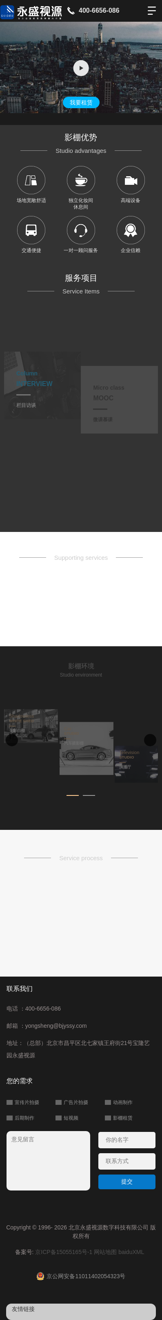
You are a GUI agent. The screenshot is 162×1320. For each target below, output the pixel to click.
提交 (127, 1182)
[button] (73, 795)
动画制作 (123, 1102)
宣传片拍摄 (27, 1102)
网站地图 (105, 1252)
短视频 (71, 1118)
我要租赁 (81, 102)
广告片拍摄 (76, 1102)
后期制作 (24, 1118)
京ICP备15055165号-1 (63, 1252)
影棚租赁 (123, 1118)
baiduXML (131, 1252)
